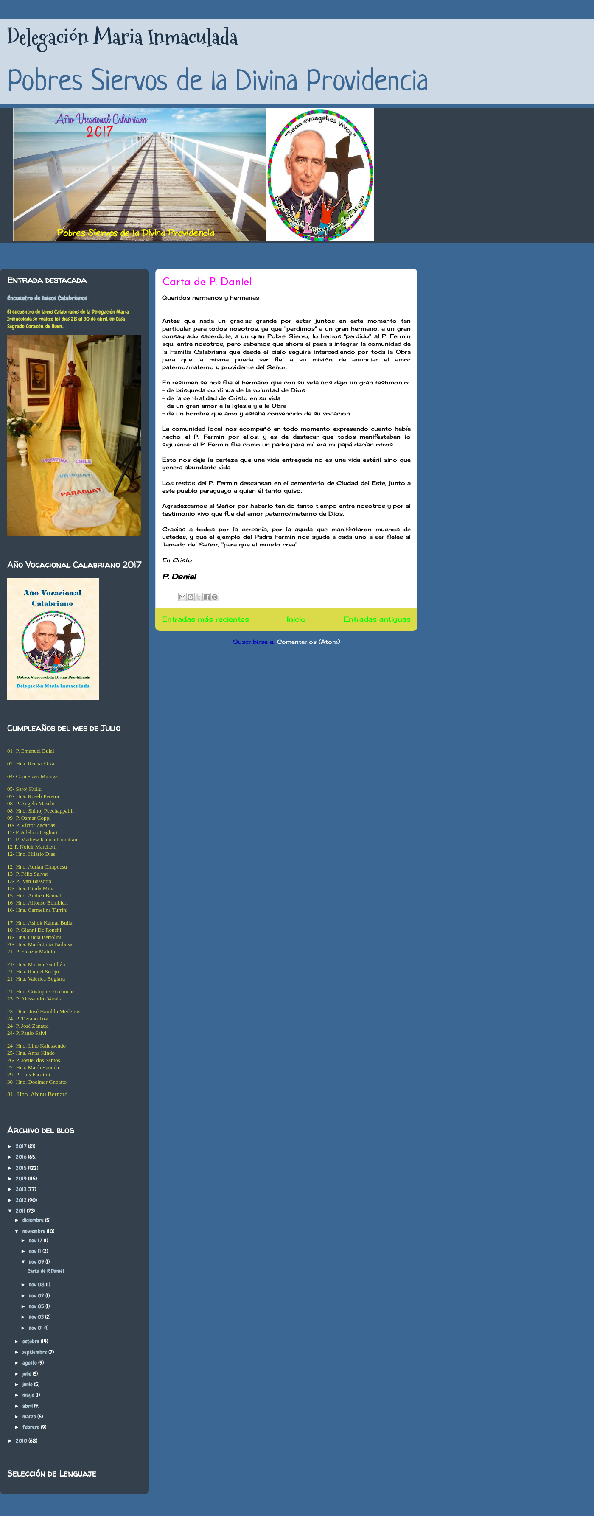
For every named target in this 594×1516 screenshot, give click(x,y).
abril (28, 1406)
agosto (30, 1362)
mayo (29, 1394)
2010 (22, 1440)
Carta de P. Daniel (207, 282)
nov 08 (37, 1284)
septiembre (35, 1352)
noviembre (34, 1231)
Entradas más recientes (205, 619)
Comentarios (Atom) (308, 641)
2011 (21, 1210)
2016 (22, 1156)
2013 (22, 1189)
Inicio (296, 619)
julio (27, 1373)
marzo (29, 1416)
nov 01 (36, 1327)
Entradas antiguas (377, 619)
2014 (22, 1178)
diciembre (33, 1220)
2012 (22, 1200)
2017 (22, 1146)
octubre (31, 1341)
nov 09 (37, 1261)
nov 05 (37, 1306)
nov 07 (37, 1295)
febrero (31, 1427)
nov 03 (37, 1316)
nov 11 (35, 1251)
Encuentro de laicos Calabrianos (47, 298)
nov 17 (36, 1240)
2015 (22, 1167)
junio (28, 1384)
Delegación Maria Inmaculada (122, 37)
